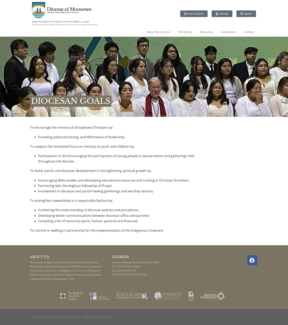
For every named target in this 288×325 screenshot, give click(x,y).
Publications (228, 32)
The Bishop (185, 32)
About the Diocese (158, 32)
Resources (206, 32)
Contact (249, 32)
